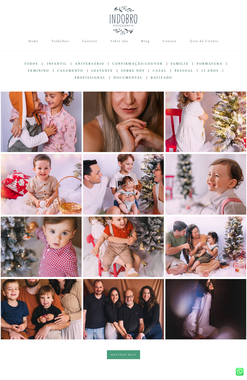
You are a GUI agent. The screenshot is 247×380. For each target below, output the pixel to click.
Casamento (70, 70)
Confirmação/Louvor (137, 63)
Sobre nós (119, 41)
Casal (160, 70)
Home (34, 41)
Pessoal (184, 70)
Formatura (210, 63)
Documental (128, 77)
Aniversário (89, 63)
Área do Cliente (204, 41)
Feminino (38, 70)
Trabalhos (60, 41)
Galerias (89, 41)
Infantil (57, 63)
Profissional (90, 77)
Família (180, 63)
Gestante (102, 70)
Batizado (161, 77)
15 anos (210, 70)
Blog (145, 41)
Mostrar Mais (123, 354)
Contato (170, 41)
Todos (31, 63)
